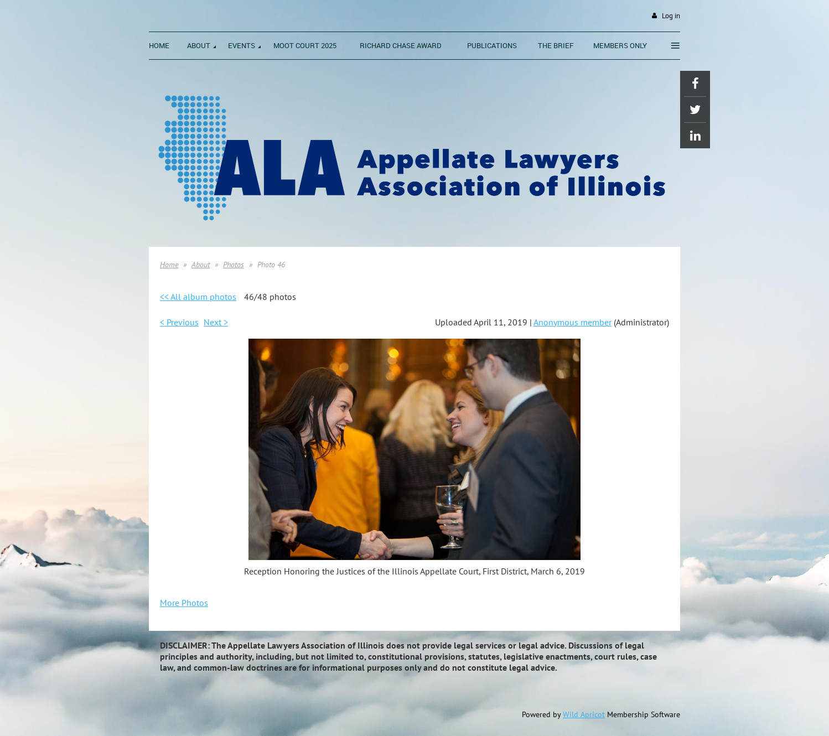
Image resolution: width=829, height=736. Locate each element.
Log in (671, 15)
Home (169, 264)
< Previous (179, 322)
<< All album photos (198, 296)
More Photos (184, 602)
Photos (233, 264)
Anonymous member (572, 322)
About (200, 264)
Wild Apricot (584, 714)
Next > (216, 322)
